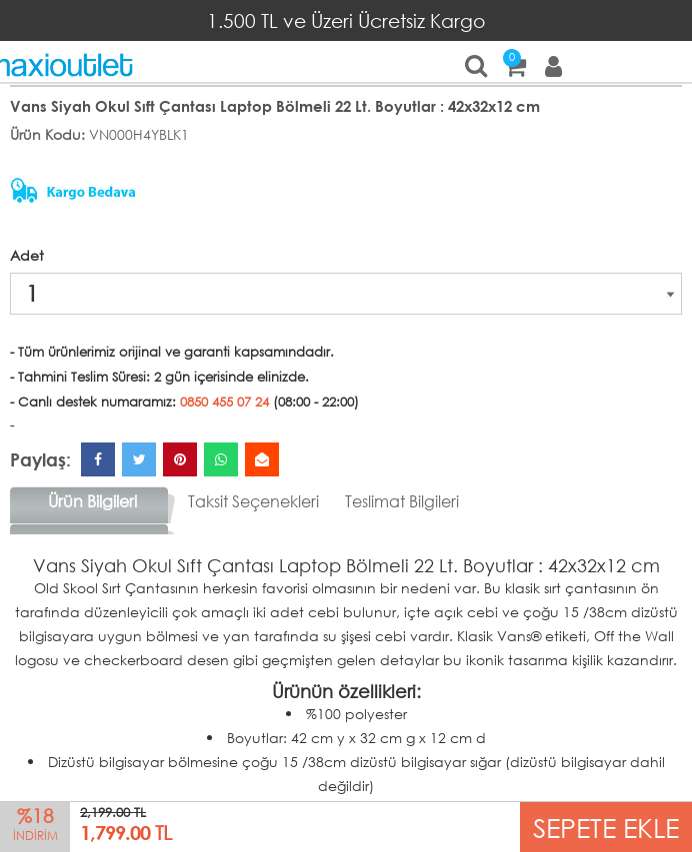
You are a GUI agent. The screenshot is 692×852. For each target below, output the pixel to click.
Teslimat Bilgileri (402, 500)
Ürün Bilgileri (92, 500)
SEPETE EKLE (606, 826)
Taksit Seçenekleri (253, 500)
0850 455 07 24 (224, 402)
